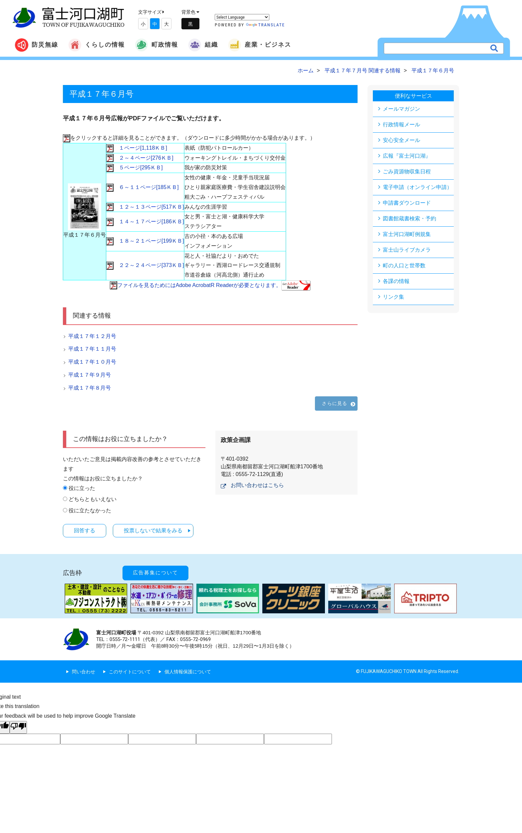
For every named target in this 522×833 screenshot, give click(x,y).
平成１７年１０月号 (92, 362)
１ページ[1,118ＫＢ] (136, 148)
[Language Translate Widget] (242, 17)
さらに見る (334, 403)
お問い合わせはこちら (257, 485)
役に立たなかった (90, 510)
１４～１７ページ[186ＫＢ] (145, 221)
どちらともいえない (93, 499)
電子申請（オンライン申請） (417, 187)
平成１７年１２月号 (92, 336)
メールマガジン (401, 109)
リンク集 (393, 297)
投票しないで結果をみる (153, 530)
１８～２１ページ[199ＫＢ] (145, 241)
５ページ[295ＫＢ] (134, 167)
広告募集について (155, 573)
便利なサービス (413, 96)
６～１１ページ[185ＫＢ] (142, 187)
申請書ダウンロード (407, 203)
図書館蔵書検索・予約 (409, 218)
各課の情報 (396, 281)
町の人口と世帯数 (404, 265)
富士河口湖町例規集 (407, 234)
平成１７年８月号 (89, 388)
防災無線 (36, 45)
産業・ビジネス (259, 45)
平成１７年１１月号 (92, 349)
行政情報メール (401, 124)
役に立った (82, 488)
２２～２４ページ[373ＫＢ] (145, 265)
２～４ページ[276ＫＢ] (139, 158)
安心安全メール (401, 140)
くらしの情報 (96, 45)
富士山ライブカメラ (407, 250)
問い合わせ (83, 671)
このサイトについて (130, 671)
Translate (265, 24)
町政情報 (156, 45)
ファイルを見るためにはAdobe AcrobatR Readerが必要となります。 (210, 285)
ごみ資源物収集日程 (407, 171)
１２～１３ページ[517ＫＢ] (145, 207)
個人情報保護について (187, 671)
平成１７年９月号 (89, 375)
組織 (203, 45)
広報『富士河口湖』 (407, 156)
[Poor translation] (18, 727)
